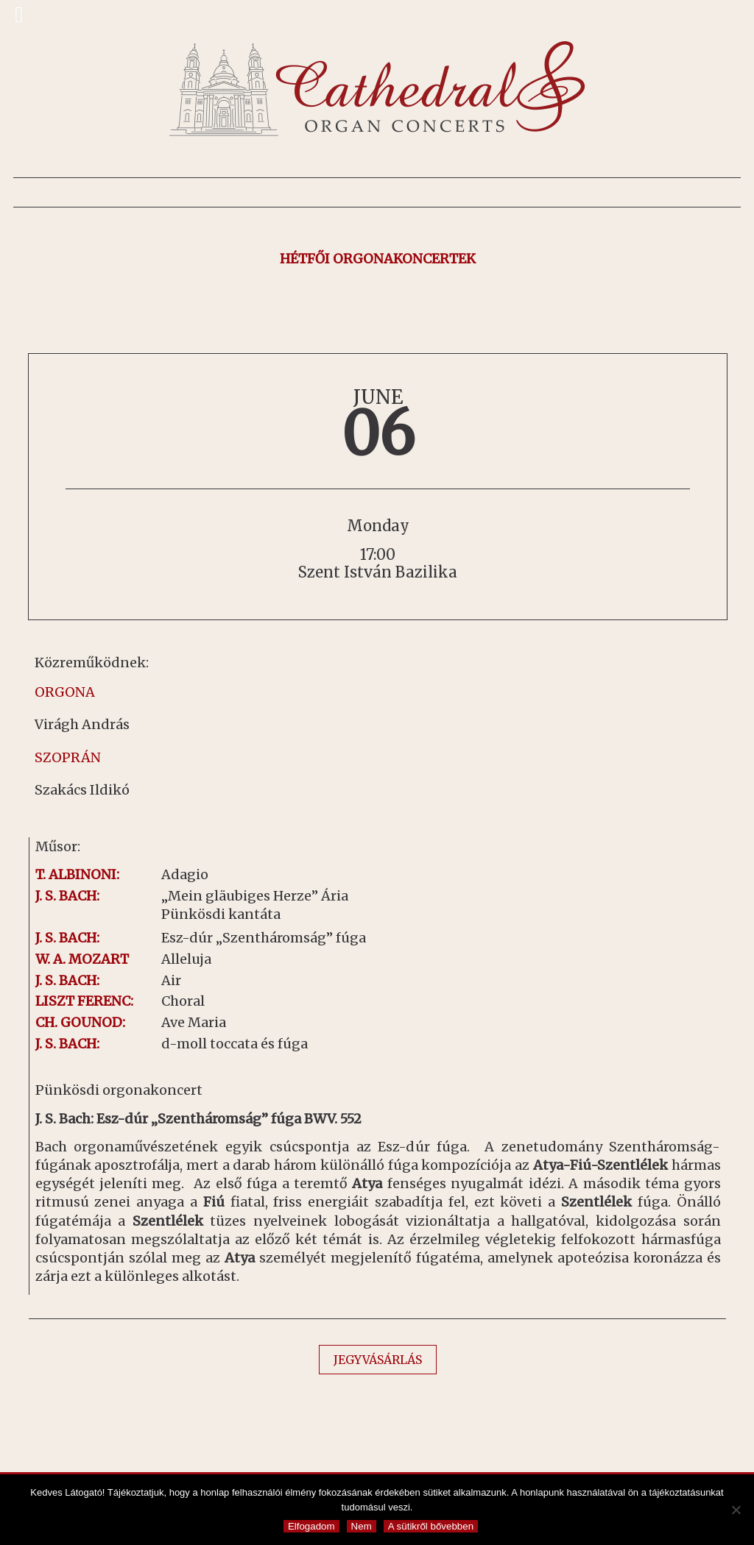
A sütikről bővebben (430, 1526)
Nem (361, 1526)
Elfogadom (311, 1526)
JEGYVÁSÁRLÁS (378, 1359)
